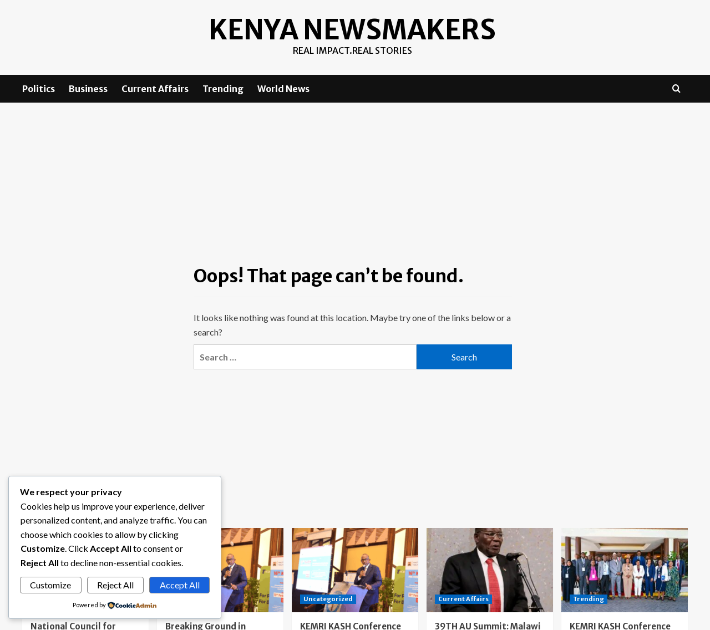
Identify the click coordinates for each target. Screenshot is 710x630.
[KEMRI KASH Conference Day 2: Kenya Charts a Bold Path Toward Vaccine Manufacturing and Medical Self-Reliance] (355, 569)
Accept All (180, 585)
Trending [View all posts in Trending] (588, 598)
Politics (38, 88)
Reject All (115, 585)
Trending (223, 88)
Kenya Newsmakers (352, 30)
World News (283, 88)
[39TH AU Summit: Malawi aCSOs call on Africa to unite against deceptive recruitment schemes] (490, 569)
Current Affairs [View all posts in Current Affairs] (463, 598)
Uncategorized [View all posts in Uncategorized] (328, 598)
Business (88, 88)
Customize (50, 585)
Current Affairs (155, 88)
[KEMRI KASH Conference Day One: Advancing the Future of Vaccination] (624, 569)
